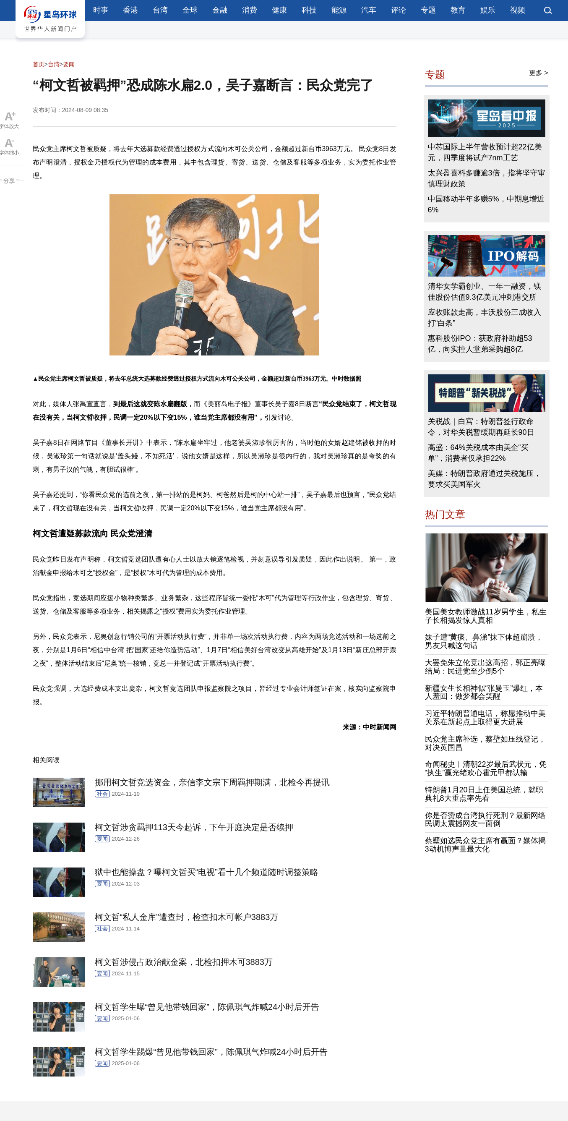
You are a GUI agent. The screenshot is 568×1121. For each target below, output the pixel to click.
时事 (100, 10)
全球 (190, 10)
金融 (219, 10)
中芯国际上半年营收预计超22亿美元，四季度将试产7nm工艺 (485, 152)
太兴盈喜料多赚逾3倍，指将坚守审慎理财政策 (486, 178)
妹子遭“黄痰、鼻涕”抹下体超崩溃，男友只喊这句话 (484, 641)
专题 (428, 10)
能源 (339, 10)
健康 (279, 10)
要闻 (69, 64)
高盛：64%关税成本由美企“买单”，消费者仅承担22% (478, 453)
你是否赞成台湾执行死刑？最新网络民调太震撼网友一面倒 (485, 819)
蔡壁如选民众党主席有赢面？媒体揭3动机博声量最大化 (485, 844)
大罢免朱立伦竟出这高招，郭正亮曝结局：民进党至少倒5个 (485, 666)
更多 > (538, 72)
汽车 (368, 10)
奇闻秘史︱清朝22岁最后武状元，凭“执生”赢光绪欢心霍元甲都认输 (486, 768)
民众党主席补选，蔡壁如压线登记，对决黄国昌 (485, 743)
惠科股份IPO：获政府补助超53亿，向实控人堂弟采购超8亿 (480, 343)
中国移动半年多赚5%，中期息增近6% (486, 204)
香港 (130, 10)
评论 (398, 10)
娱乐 (487, 10)
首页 (38, 64)
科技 (309, 10)
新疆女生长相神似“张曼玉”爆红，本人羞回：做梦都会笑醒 (484, 692)
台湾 (160, 10)
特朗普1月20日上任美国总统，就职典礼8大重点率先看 (484, 794)
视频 (517, 10)
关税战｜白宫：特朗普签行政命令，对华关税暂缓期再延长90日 (481, 426)
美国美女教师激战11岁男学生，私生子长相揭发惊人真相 (486, 616)
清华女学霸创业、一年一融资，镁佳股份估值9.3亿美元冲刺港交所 (484, 291)
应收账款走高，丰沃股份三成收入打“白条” (484, 317)
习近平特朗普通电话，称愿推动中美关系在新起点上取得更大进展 (485, 717)
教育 (458, 10)
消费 (249, 10)
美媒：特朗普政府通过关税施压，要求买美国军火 (484, 479)
